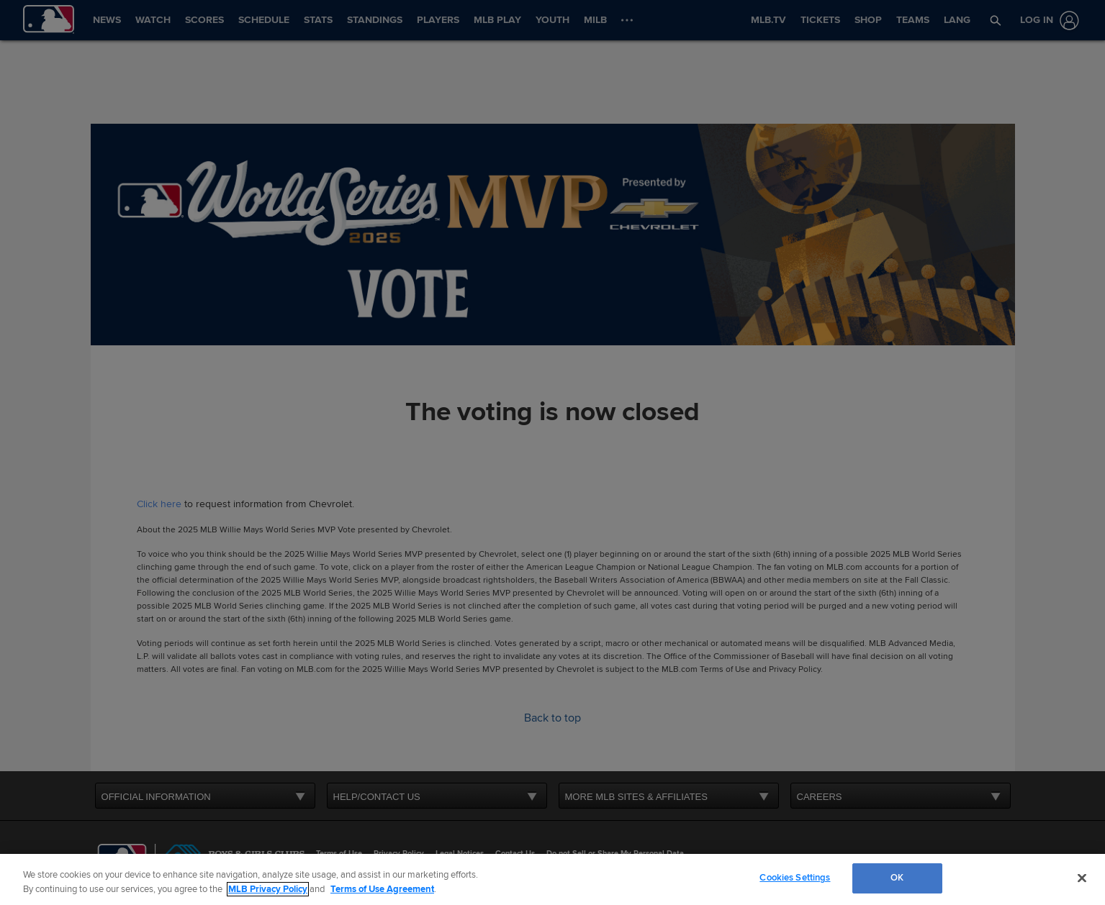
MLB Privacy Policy (267, 889)
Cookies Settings (794, 877)
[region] (552, 879)
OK (896, 877)
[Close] (1082, 877)
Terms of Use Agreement (382, 889)
